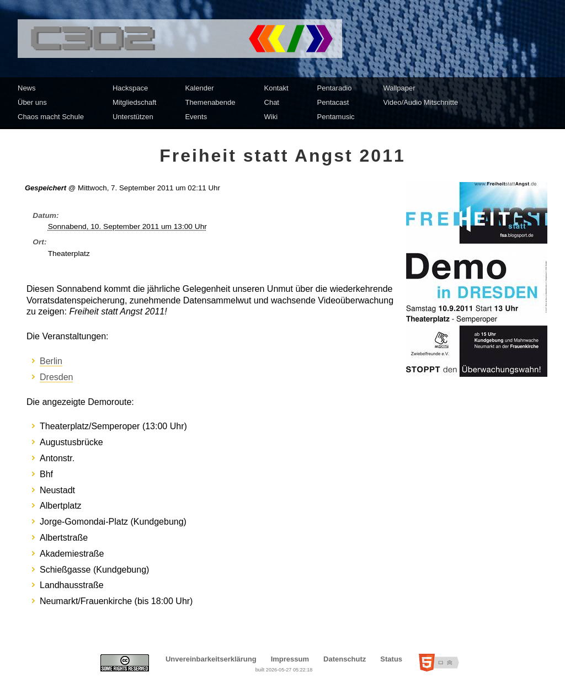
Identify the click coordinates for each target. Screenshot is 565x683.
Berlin (51, 361)
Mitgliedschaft (134, 102)
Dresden (56, 377)
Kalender (199, 88)
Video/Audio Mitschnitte (421, 102)
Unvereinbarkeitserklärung (211, 659)
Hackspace (130, 88)
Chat (271, 102)
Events (196, 117)
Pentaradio (334, 88)
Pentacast (333, 102)
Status (391, 659)
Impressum (290, 659)
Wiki (271, 117)
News (27, 88)
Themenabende (210, 102)
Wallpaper (399, 88)
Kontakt (276, 88)
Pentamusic (336, 117)
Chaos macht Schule (51, 117)
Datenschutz (344, 659)
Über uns (32, 102)
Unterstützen (133, 117)
